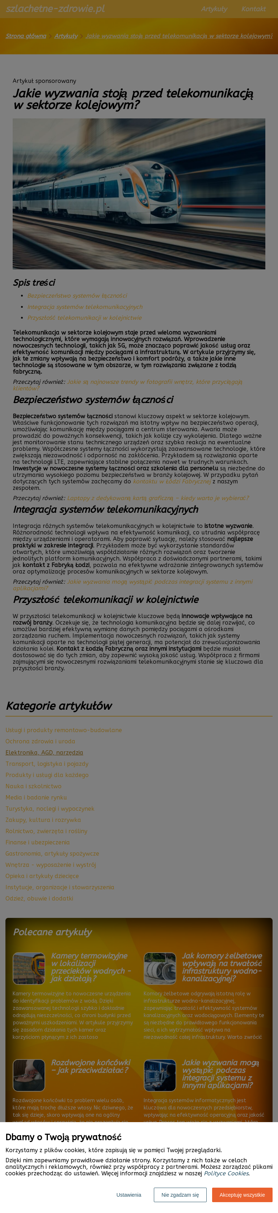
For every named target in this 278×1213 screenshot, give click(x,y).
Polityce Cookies (226, 1173)
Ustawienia (129, 1195)
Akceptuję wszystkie (242, 1195)
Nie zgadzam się (180, 1195)
